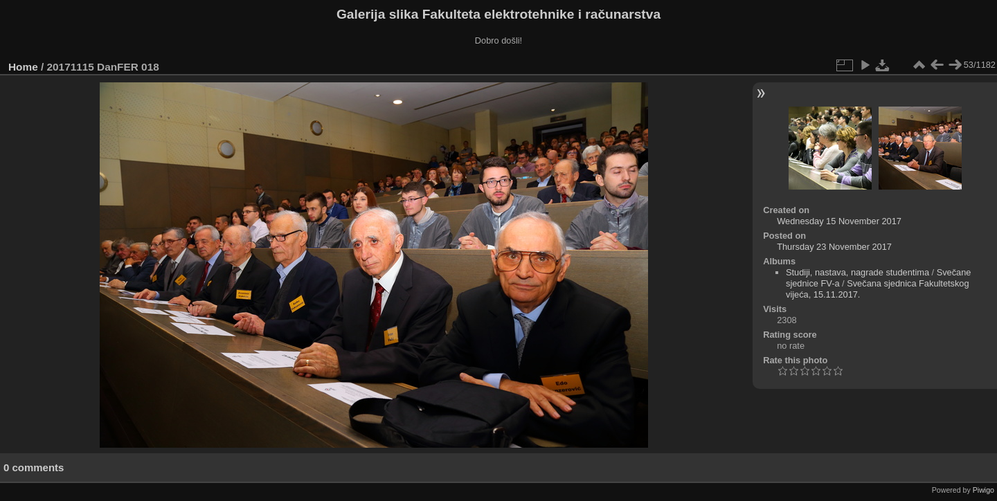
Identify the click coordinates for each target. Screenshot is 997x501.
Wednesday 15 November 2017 (839, 221)
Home (23, 67)
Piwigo (983, 490)
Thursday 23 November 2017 (834, 247)
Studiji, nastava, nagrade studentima (857, 272)
